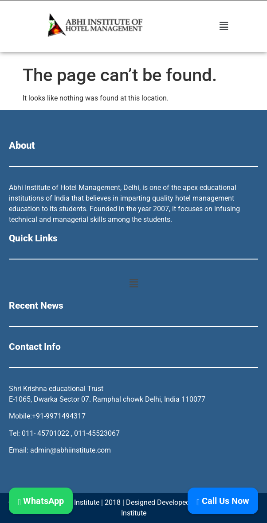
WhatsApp (41, 501)
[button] (224, 26)
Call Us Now (222, 501)
